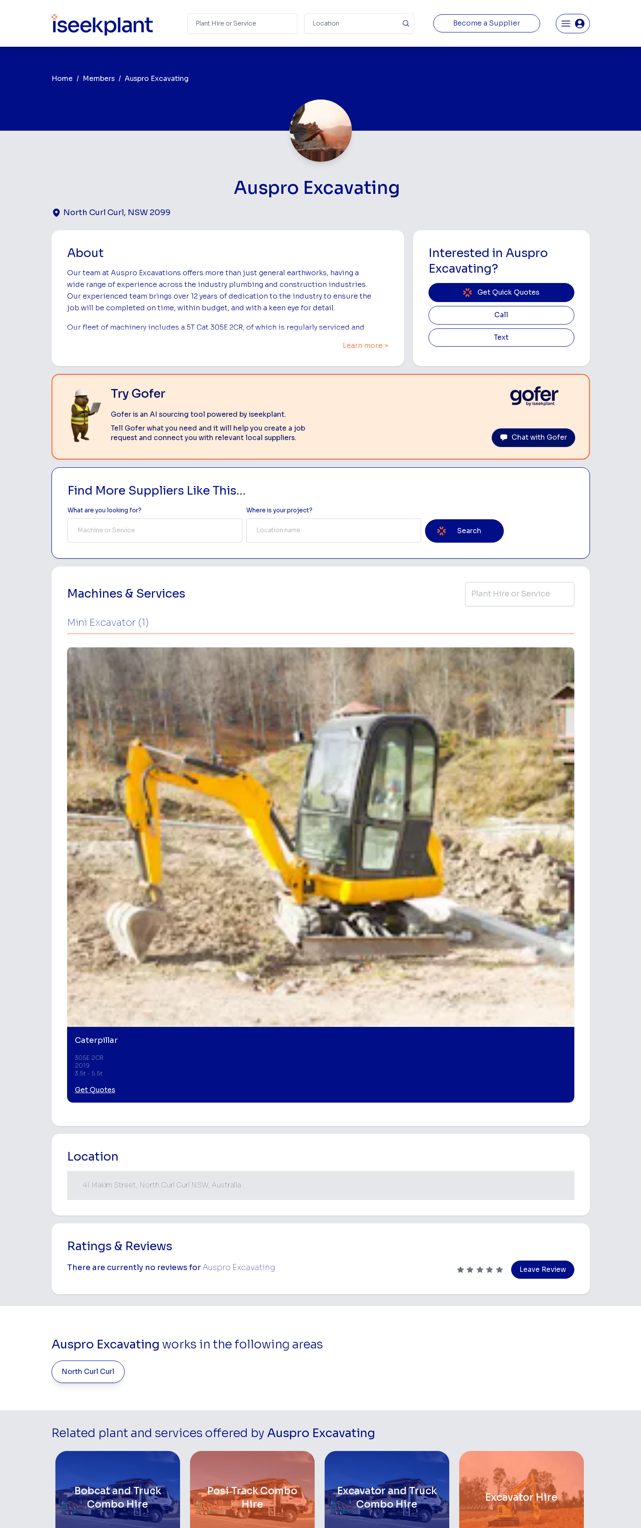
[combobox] (155, 530)
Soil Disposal (433, 1459)
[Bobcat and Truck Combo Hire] (117, 1193)
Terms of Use (182, 1508)
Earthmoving (432, 1350)
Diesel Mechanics (440, 1418)
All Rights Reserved (408, 1508)
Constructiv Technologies (255, 1432)
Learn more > (366, 345)
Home (62, 78)
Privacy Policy (232, 1508)
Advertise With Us (244, 1405)
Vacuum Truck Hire (441, 1432)
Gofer (226, 1445)
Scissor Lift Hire (437, 1445)
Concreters (431, 1405)
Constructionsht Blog (540, 1441)
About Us (231, 1350)
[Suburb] (359, 23)
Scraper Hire (432, 1363)
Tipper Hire (430, 1377)
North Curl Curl (87, 1067)
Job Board (524, 1336)
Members (99, 78)
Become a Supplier (486, 23)
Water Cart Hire (345, 1418)
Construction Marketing (543, 1406)
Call (501, 315)
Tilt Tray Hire (340, 1445)
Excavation (338, 1459)
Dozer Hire (338, 1391)
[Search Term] (242, 23)
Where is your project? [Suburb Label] (279, 510)
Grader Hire (339, 1432)
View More (321, 1268)
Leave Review (542, 965)
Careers (230, 1459)
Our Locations (238, 1391)
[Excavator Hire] (521, 1193)
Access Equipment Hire (356, 1350)
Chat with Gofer (533, 437)
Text (501, 337)
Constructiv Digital (245, 1418)
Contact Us (234, 1473)
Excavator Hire (343, 1405)
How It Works (238, 1363)
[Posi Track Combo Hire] (252, 1193)
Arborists (427, 1391)
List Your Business (103, 1408)
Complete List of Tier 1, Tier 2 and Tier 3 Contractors (548, 1389)
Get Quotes (95, 785)
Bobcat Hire (340, 1336)
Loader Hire (431, 1336)
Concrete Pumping (349, 1363)
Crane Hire (338, 1377)
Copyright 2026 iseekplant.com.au (315, 1508)
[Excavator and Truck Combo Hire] (387, 1193)
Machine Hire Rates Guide (546, 1350)
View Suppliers (239, 1377)
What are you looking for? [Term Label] (105, 510)
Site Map (461, 1508)
